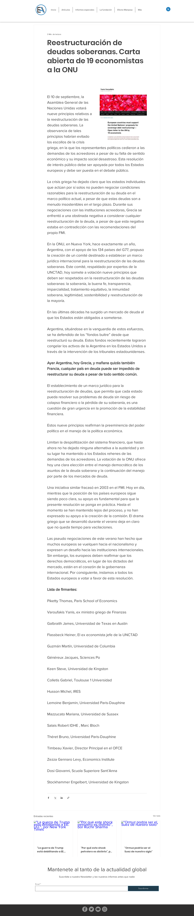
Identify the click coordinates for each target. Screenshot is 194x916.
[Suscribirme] (143, 888)
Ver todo (156, 816)
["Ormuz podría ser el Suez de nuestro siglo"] (140, 832)
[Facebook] (84, 909)
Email (37, 884)
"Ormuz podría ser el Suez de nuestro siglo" (138, 849)
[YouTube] (98, 909)
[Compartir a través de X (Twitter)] (55, 798)
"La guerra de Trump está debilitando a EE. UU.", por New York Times (52, 849)
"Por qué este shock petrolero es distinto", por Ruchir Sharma (97, 849)
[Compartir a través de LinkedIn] (61, 798)
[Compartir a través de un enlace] (68, 798)
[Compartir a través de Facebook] (48, 798)
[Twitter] (91, 909)
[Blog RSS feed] (168, 9)
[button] (66, 10)
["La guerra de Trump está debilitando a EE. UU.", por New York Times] (53, 832)
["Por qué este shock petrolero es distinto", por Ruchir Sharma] (97, 832)
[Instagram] (104, 909)
